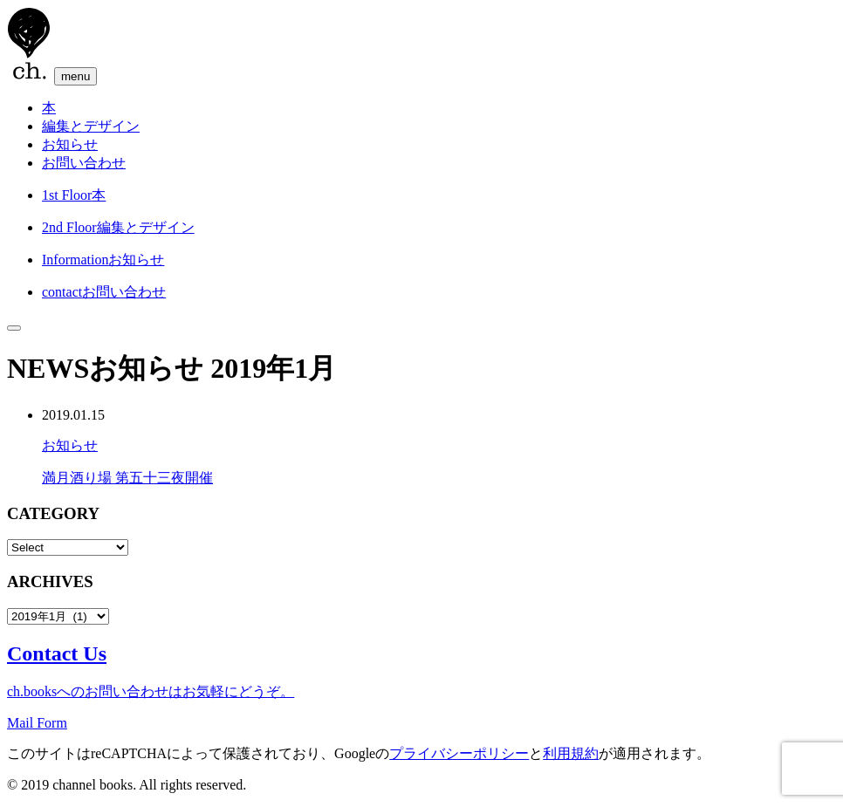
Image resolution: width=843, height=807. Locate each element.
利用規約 (571, 753)
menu (75, 76)
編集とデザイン (91, 126)
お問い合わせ (84, 162)
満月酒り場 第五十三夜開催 (127, 477)
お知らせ (70, 144)
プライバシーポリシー (459, 753)
